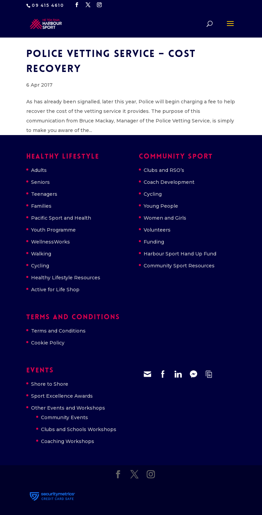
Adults (39, 170)
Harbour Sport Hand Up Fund (180, 254)
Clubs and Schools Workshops (78, 429)
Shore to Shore (49, 384)
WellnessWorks (50, 242)
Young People (161, 206)
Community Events (64, 417)
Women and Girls (165, 218)
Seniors (40, 182)
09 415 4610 (48, 5)
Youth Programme (53, 230)
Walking (41, 254)
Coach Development (169, 182)
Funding (154, 242)
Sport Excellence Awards (62, 396)
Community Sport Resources (179, 266)
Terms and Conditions (58, 331)
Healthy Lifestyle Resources (65, 278)
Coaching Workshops (67, 441)
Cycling (40, 266)
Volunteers (157, 230)
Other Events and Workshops (68, 408)
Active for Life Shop (55, 289)
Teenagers (44, 194)
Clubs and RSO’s (164, 170)
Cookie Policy (47, 343)
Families (41, 206)
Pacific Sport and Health (61, 218)
